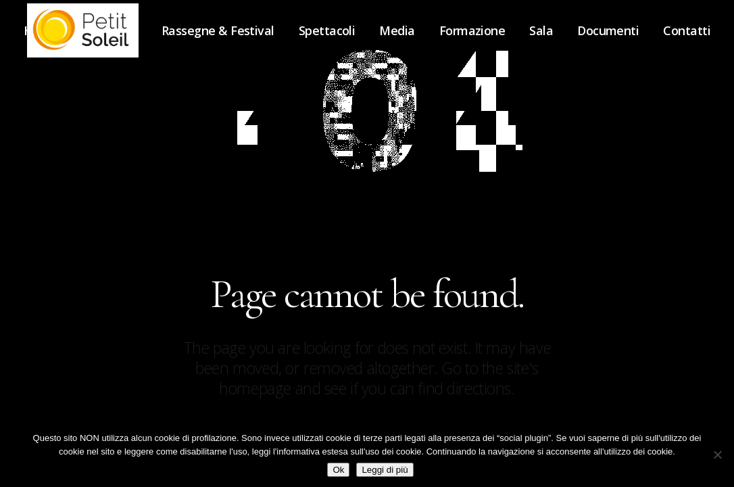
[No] (717, 454)
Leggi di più (385, 470)
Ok (338, 470)
